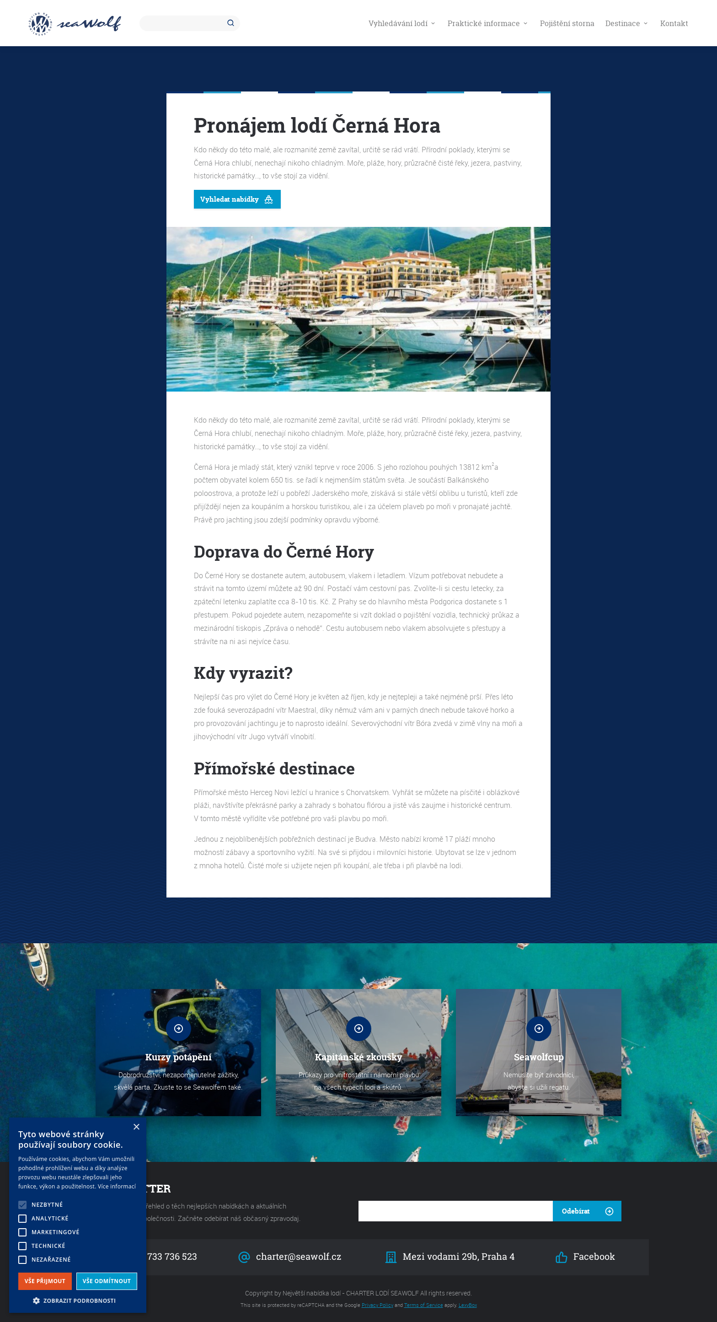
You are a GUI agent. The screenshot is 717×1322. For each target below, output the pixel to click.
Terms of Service (423, 1304)
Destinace (627, 23)
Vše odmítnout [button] (107, 1281)
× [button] (136, 1127)
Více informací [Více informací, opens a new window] (117, 1186)
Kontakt (674, 23)
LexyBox (468, 1304)
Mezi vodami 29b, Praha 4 (450, 1257)
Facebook (585, 1257)
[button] (77, 1300)
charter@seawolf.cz (289, 1257)
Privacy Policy (377, 1304)
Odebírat (576, 1211)
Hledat (232, 23)
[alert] (77, 1215)
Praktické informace (488, 23)
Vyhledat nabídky (236, 199)
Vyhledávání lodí (403, 23)
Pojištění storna (567, 23)
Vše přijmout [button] (45, 1281)
